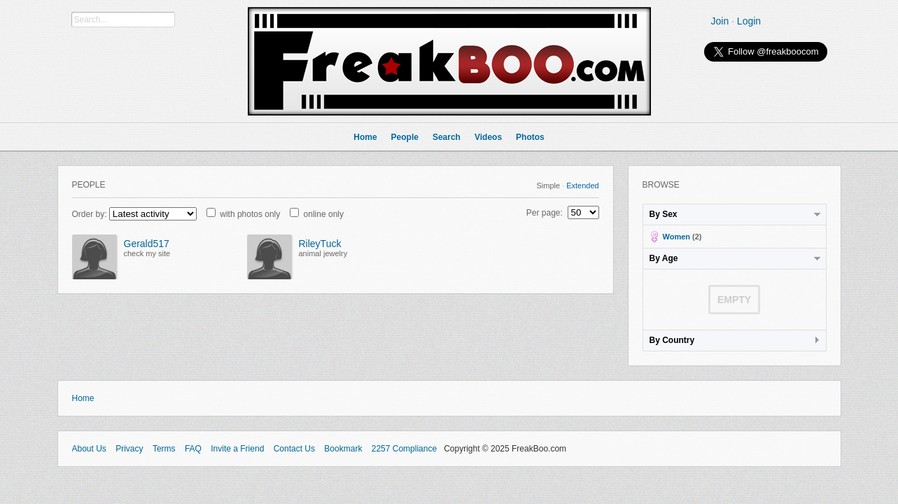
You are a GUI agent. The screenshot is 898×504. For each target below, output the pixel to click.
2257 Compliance (404, 449)
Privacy (129, 449)
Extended (582, 185)
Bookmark (343, 449)
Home (83, 398)
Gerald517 (146, 243)
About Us (89, 449)
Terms (164, 449)
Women (677, 236)
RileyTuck (320, 243)
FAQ (193, 449)
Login (749, 21)
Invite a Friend (237, 449)
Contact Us (294, 449)
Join (720, 21)
